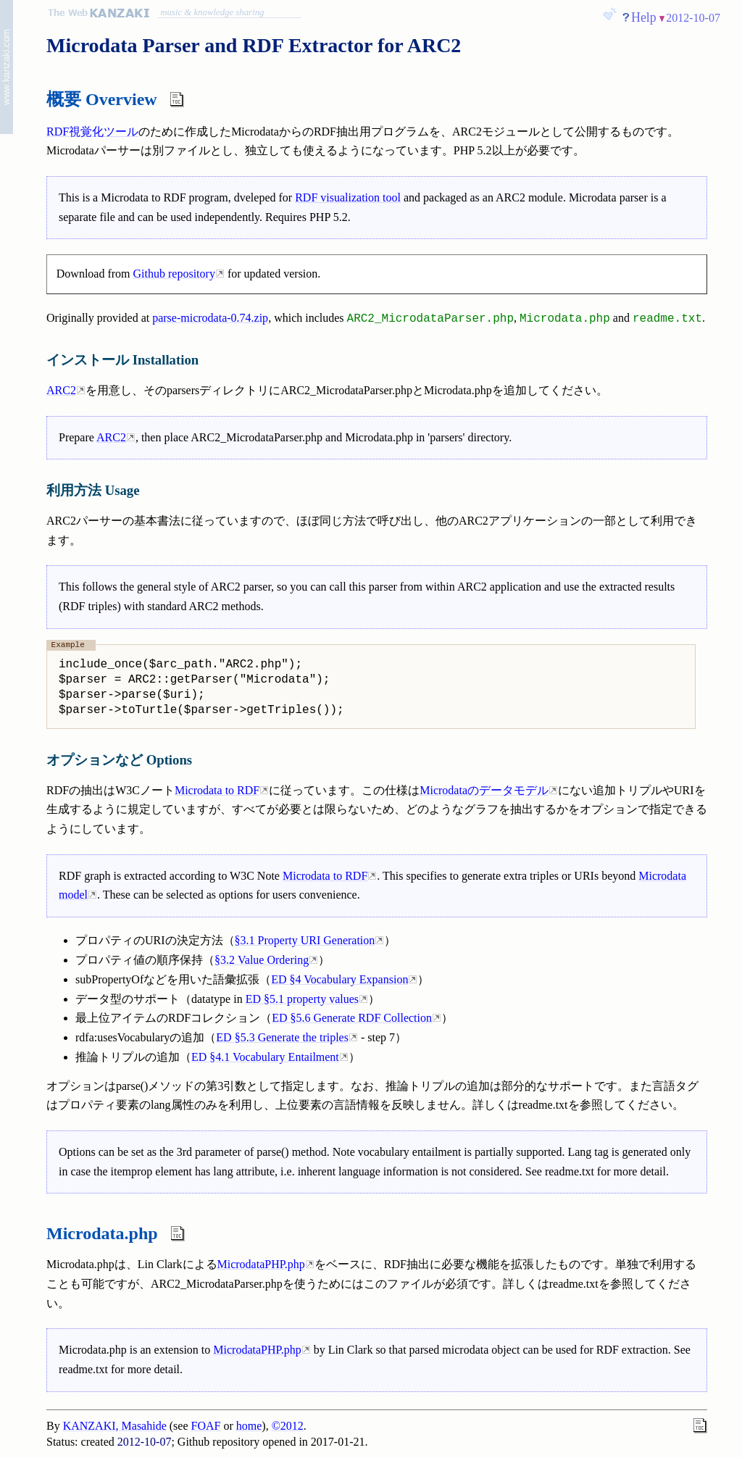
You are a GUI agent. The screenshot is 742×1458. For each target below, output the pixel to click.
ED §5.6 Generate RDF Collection (352, 1018)
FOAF (206, 1426)
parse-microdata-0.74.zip (210, 318)
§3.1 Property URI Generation (305, 940)
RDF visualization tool (348, 197)
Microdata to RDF (217, 790)
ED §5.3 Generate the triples (282, 1037)
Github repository (174, 273)
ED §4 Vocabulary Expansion (339, 979)
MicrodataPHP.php (261, 1264)
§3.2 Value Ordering (261, 960)
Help (643, 17)
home (249, 1426)
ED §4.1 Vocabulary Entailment (265, 1057)
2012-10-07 (693, 18)
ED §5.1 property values (302, 999)
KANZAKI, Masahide (115, 1426)
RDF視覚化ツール (92, 131)
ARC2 (61, 390)
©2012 (288, 1426)
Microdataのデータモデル (484, 790)
